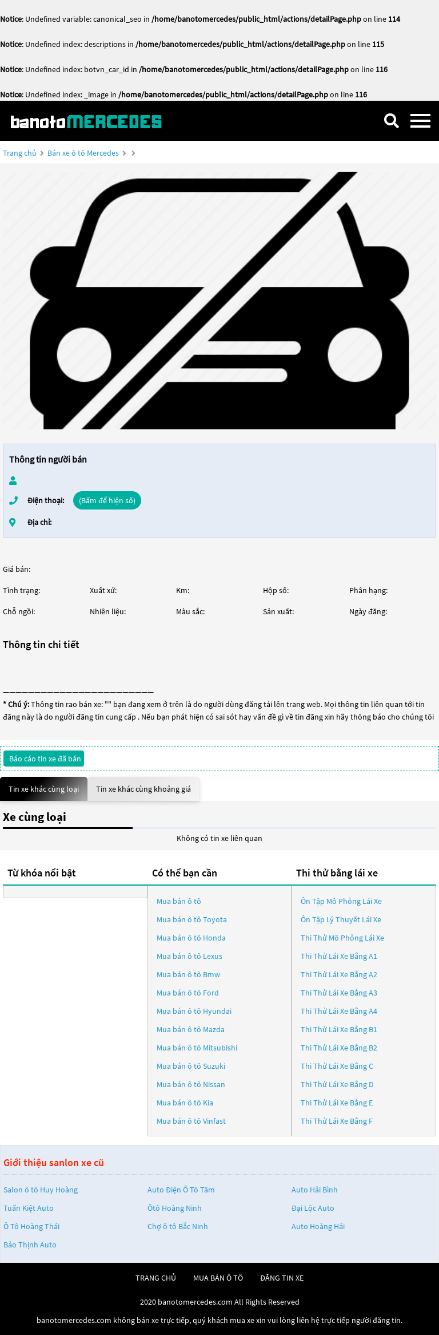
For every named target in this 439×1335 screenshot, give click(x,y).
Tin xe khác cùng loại (44, 789)
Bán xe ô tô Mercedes (83, 153)
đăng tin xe (282, 1278)
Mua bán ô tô (179, 901)
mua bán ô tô (218, 1278)
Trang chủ (20, 153)
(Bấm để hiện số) (107, 500)
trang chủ (155, 1278)
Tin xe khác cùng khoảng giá (143, 789)
